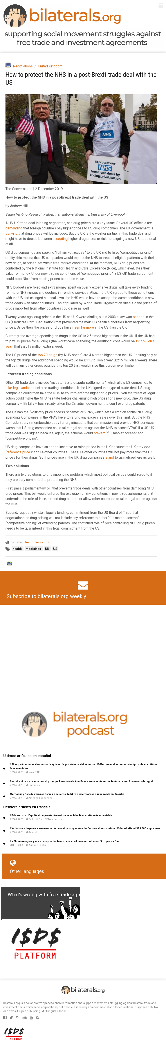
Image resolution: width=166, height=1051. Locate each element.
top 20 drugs (47, 355)
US (55, 549)
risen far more (83, 327)
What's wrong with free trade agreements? (54, 894)
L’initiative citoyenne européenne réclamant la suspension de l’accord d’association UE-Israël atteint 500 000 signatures (85, 828)
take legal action (18, 388)
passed (138, 317)
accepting (60, 239)
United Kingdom (50, 66)
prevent (99, 433)
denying (11, 233)
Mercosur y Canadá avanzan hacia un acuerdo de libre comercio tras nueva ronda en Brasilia (67, 794)
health (17, 549)
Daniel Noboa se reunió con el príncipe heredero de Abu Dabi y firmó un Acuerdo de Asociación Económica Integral (81, 781)
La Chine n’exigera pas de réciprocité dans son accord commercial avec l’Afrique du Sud (64, 841)
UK (47, 549)
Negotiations (23, 66)
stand (109, 457)
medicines (34, 549)
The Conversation (36, 542)
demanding (13, 228)
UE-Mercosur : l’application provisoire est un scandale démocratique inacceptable (61, 815)
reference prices (19, 452)
